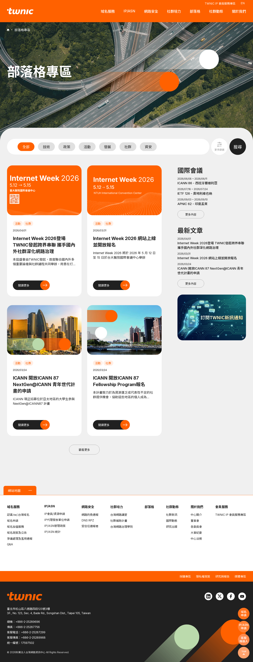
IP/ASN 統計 (52, 532)
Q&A (10, 544)
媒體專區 (240, 576)
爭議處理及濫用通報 (19, 538)
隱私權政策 (203, 576)
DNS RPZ (88, 520)
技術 (46, 147)
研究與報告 (222, 576)
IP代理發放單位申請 (57, 520)
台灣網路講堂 (118, 514)
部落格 (149, 507)
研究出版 (171, 526)
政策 (66, 147)
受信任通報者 (90, 526)
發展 (107, 147)
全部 (26, 147)
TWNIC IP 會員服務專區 (220, 3)
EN (243, 3)
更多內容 (190, 214)
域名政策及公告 (17, 532)
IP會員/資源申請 (54, 514)
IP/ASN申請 (243, 626)
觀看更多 (84, 450)
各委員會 (196, 526)
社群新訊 (171, 514)
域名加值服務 (15, 526)
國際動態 (171, 520)
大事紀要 (196, 532)
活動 (87, 147)
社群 (127, 147)
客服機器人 (243, 639)
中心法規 (196, 538)
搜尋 (237, 147)
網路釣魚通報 (90, 514)
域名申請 (12, 520)
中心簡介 (196, 514)
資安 (148, 147)
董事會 (195, 520)
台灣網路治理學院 (121, 526)
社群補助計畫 (118, 520)
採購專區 (185, 576)
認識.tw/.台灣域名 (18, 514)
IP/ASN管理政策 (55, 526)
